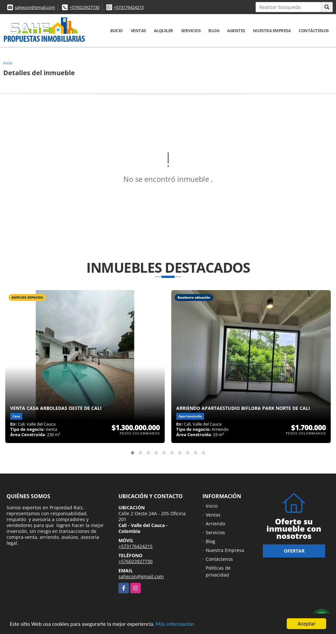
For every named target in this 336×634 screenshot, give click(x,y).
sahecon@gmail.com (35, 7)
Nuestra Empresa (272, 30)
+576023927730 (84, 7)
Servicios (191, 30)
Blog (213, 30)
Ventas (138, 30)
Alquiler (163, 30)
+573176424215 (129, 7)
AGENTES (236, 30)
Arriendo (215, 523)
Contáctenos (314, 30)
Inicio (116, 30)
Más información (175, 624)
